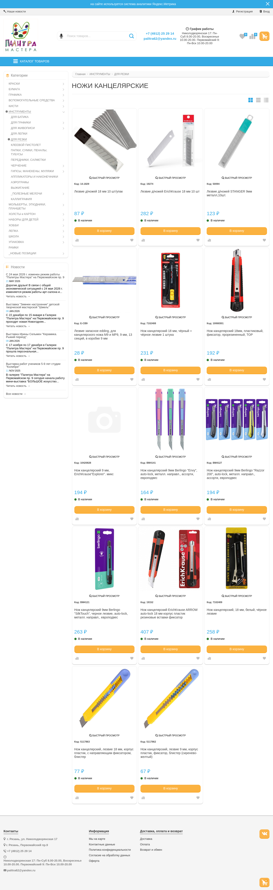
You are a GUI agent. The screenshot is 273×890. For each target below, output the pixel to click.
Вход (264, 11)
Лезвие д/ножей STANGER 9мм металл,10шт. (229, 193)
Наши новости (14, 11)
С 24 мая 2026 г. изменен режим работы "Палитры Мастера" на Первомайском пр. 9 (35, 276)
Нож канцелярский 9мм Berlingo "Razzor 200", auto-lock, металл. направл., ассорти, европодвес (235, 474)
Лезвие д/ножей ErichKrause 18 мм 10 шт (170, 191)
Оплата (145, 844)
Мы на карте (97, 838)
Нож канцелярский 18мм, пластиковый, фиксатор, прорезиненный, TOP (235, 332)
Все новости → (16, 393)
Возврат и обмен (151, 849)
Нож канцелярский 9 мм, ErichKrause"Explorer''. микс (94, 472)
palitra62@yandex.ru (160, 38)
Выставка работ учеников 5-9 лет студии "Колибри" (33, 365)
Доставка (146, 838)
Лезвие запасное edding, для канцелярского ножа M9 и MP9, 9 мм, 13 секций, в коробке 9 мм (103, 334)
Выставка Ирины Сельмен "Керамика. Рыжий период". (31, 335)
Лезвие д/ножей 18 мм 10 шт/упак (98, 191)
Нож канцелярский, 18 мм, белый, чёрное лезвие (237, 611)
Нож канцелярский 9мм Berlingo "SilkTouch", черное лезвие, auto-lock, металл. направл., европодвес (101, 613)
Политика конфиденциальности (110, 849)
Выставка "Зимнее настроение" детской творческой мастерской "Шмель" (32, 306)
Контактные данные (102, 844)
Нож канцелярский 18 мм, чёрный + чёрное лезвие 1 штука (166, 332)
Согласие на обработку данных (109, 855)
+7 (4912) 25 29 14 (160, 33)
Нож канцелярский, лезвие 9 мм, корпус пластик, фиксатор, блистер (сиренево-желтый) (169, 753)
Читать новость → (18, 296)
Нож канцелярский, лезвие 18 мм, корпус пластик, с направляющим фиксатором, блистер (104, 753)
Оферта (94, 860)
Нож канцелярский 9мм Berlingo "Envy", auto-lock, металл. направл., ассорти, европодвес (168, 474)
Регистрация (242, 11)
